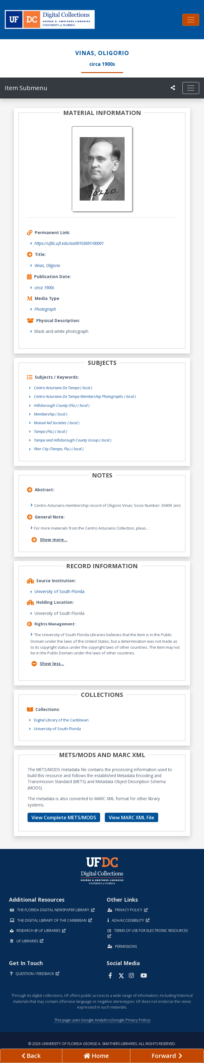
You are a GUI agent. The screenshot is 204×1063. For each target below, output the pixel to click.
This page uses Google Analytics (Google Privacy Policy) (102, 1020)
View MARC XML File (131, 817)
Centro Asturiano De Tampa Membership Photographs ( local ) (85, 396)
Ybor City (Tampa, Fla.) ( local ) (59, 448)
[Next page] (167, 1056)
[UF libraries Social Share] (173, 88)
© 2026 (102, 1043)
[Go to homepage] (96, 1056)
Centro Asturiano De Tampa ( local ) (63, 387)
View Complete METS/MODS (63, 817)
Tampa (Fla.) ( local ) (50, 431)
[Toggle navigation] (190, 20)
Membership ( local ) (50, 414)
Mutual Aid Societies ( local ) (56, 422)
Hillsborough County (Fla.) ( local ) (62, 405)
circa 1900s (44, 287)
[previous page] (31, 1056)
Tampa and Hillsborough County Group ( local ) (72, 440)
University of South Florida (59, 591)
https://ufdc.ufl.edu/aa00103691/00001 (69, 243)
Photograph (45, 309)
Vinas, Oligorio (47, 265)
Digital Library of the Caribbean (61, 720)
